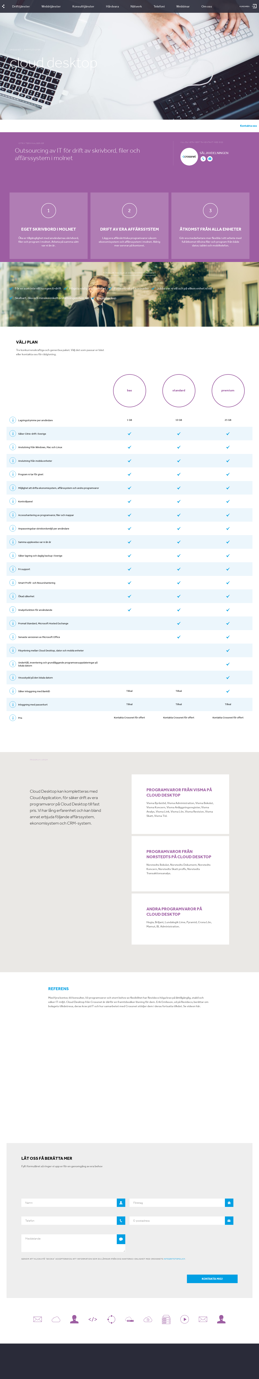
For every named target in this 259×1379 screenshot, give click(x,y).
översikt (10, 125)
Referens (58, 988)
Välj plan (50, 125)
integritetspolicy (174, 1262)
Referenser (92, 125)
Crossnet (15, 50)
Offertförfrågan (119, 125)
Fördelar (30, 125)
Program (70, 125)
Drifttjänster (32, 50)
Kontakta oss (248, 125)
